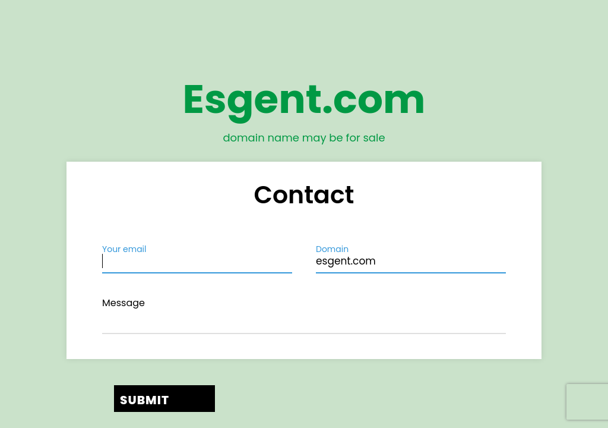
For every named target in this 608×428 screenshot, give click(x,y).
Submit (144, 400)
